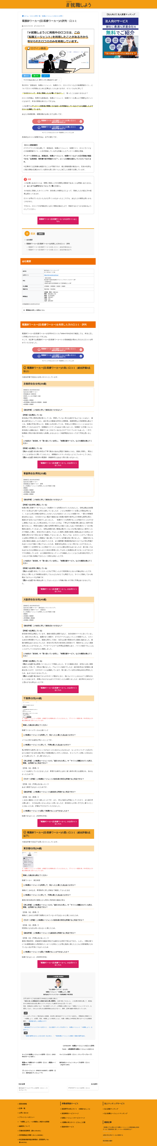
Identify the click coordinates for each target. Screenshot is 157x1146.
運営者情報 (23, 1104)
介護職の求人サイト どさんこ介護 (73, 1122)
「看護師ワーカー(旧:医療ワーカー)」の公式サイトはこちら (58, 464)
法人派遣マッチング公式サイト (58, 1027)
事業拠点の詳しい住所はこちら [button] (34, 310)
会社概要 (29, 240)
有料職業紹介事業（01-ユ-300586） (31, 1135)
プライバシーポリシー (27, 1117)
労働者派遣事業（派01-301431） (30, 1131)
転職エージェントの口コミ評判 (83, 1046)
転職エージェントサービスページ (73, 1118)
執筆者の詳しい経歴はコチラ (37, 1021)
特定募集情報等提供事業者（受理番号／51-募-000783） (34, 1141)
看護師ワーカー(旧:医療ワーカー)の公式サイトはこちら (58, 220)
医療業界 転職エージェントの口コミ (81, 1049)
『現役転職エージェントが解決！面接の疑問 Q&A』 (70, 1036)
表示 (40, 234)
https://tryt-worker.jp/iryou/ (51, 275)
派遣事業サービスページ (70, 1113)
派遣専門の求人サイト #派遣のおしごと (76, 1109)
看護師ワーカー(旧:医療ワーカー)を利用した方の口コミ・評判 (48, 244)
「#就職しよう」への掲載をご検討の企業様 (34, 1122)
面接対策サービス (68, 1127)
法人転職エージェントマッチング (115, 1113)
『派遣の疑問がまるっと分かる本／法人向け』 (39, 1036)
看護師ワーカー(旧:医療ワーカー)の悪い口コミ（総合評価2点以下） (50, 250)
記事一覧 (22, 1108)
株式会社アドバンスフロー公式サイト (36, 1027)
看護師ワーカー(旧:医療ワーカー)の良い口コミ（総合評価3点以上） (50, 247)
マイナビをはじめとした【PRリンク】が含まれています (41, 80)
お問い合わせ (23, 1113)
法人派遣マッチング (111, 1109)
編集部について (24, 1126)
